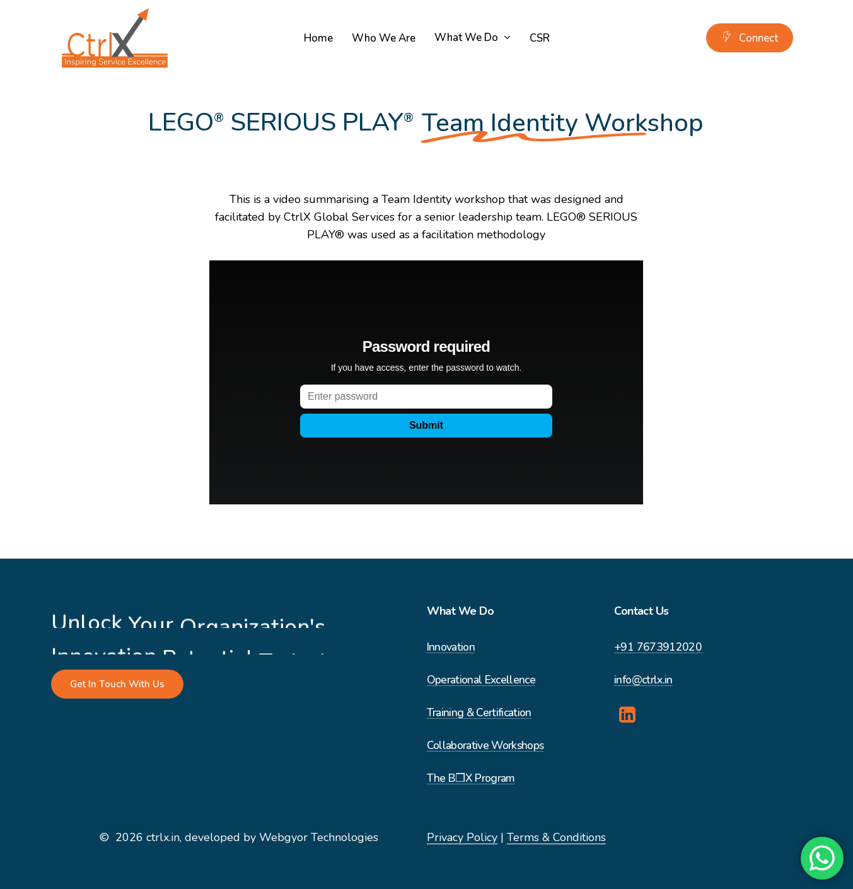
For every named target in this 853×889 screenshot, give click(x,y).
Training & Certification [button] (479, 713)
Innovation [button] (451, 647)
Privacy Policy (462, 837)
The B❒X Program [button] (471, 778)
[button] (117, 684)
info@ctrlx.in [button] (643, 680)
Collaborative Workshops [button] (485, 746)
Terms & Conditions (556, 837)
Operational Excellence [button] (481, 680)
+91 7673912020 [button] (658, 647)
